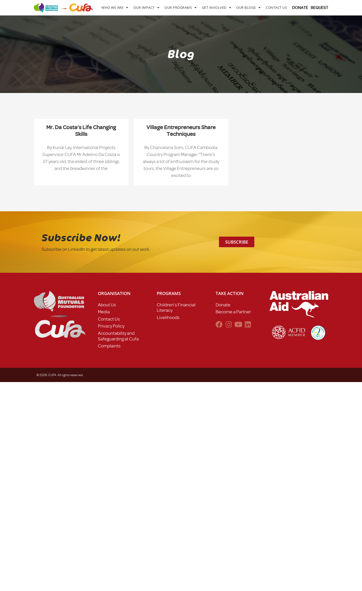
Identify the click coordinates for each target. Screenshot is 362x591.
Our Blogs (248, 7)
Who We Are (114, 7)
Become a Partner (233, 311)
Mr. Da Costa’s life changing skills (81, 130)
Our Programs (180, 7)
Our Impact (146, 7)
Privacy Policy (111, 326)
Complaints (109, 345)
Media (104, 311)
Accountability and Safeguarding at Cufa (118, 336)
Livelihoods (168, 317)
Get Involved (216, 7)
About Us (107, 304)
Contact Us (276, 7)
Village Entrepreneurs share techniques (181, 130)
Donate (223, 304)
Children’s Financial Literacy (176, 307)
